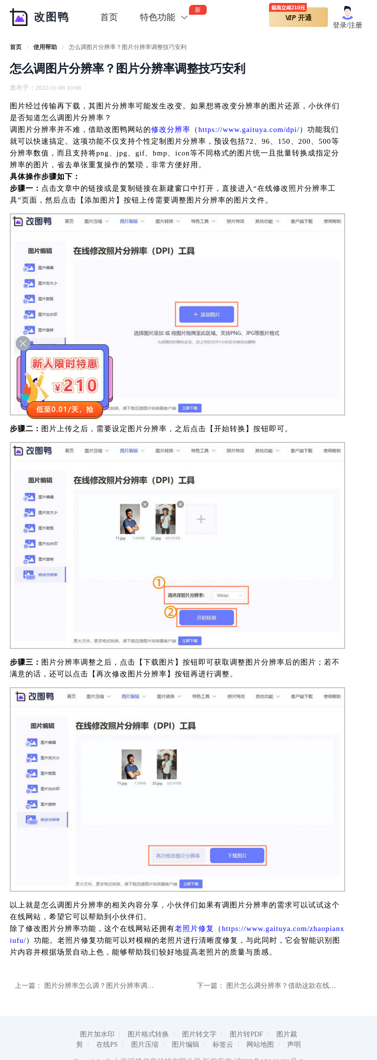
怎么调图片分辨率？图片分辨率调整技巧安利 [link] (128, 47)
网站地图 (260, 1044)
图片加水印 (97, 1034)
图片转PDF (246, 1034)
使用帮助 (45, 47)
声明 (294, 1044)
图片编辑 (185, 1044)
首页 (109, 17)
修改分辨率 (170, 129)
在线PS (107, 1044)
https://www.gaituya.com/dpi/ (248, 129)
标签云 (223, 1044)
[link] (16, 47)
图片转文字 (199, 1034)
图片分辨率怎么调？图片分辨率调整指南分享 (113, 985)
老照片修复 (194, 928)
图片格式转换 (148, 1034)
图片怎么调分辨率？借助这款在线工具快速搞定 (298, 985)
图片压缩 (145, 1044)
